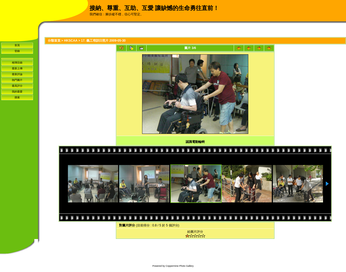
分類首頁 (54, 40)
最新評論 (17, 74)
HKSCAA (70, 40)
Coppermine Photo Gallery (180, 266)
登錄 (17, 51)
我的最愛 (17, 91)
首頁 (17, 45)
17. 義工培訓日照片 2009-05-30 (103, 40)
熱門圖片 (17, 80)
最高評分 (17, 85)
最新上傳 (17, 68)
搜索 (17, 97)
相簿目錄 (17, 62)
